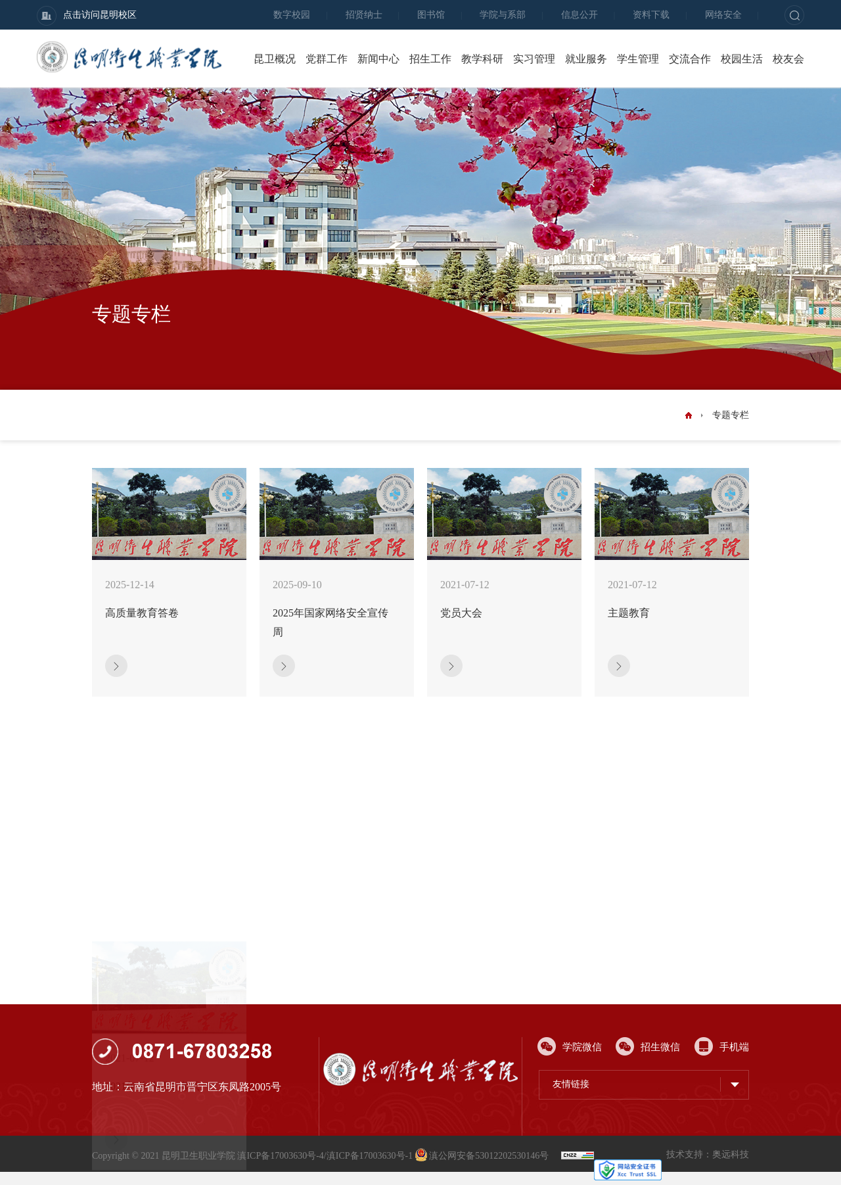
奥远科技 (730, 1154)
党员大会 (461, 612)
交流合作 (690, 58)
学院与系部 (503, 15)
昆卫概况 (275, 58)
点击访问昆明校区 (87, 16)
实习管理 (534, 58)
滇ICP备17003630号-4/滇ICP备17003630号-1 (325, 1156)
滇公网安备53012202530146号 (483, 1156)
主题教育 (629, 612)
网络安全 (723, 15)
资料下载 (651, 15)
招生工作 (430, 58)
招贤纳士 (364, 15)
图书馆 (431, 15)
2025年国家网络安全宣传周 (330, 622)
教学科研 (482, 58)
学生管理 (638, 58)
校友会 (788, 58)
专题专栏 (730, 415)
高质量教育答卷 (142, 612)
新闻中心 (378, 58)
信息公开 (579, 15)
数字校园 (291, 15)
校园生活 (742, 58)
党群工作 (327, 58)
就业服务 (586, 58)
